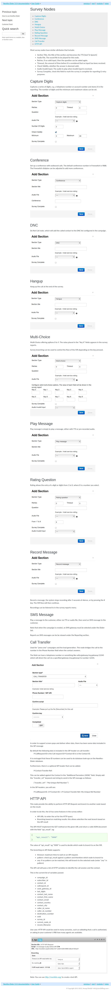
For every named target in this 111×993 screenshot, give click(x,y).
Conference (39, 19)
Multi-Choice (40, 27)
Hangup (38, 24)
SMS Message (40, 38)
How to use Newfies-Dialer (11, 16)
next (93, 3)
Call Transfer (39, 41)
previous (87, 3)
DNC (36, 22)
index (107, 3)
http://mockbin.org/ (53, 977)
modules (100, 3)
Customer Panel (7, 24)
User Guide (35, 3)
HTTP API (38, 44)
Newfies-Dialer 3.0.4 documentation (16, 3)
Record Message (41, 35)
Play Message (40, 30)
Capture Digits (40, 16)
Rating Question (41, 33)
